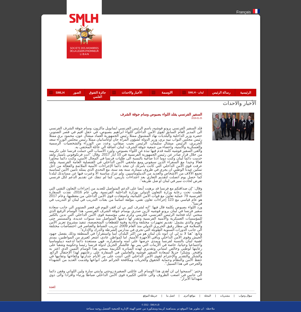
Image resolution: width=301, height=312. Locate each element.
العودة (52, 286)
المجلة (207, 295)
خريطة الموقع (150, 295)
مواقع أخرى (189, 295)
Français (248, 11)
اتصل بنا (170, 295)
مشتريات (225, 295)
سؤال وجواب (245, 295)
